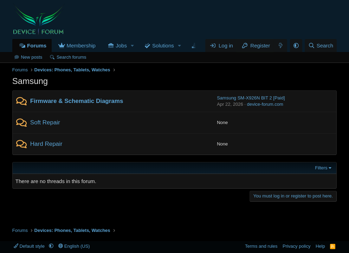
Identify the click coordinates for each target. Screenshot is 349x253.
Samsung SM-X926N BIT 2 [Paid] (251, 97)
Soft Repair (45, 122)
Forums (36, 45)
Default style (30, 246)
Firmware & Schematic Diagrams (76, 101)
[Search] (321, 45)
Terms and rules (261, 246)
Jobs (121, 45)
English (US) (74, 246)
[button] (132, 45)
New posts (32, 57)
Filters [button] (321, 167)
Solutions (163, 45)
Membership (81, 45)
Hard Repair (46, 144)
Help (320, 246)
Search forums (71, 57)
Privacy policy (296, 246)
